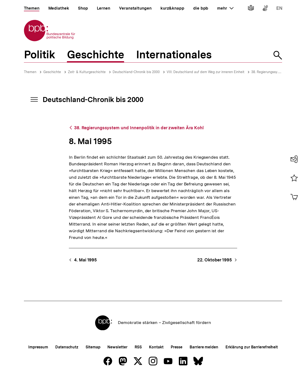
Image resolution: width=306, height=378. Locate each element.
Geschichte (52, 72)
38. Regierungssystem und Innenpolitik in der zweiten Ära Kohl (139, 127)
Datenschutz (66, 347)
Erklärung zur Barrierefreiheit (251, 347)
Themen (30, 72)
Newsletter (117, 347)
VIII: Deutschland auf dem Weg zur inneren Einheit (205, 72)
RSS (138, 347)
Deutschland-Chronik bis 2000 (136, 72)
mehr (225, 8)
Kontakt (156, 347)
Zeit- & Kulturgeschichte (87, 72)
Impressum (38, 347)
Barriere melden (204, 347)
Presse (176, 347)
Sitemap (93, 347)
